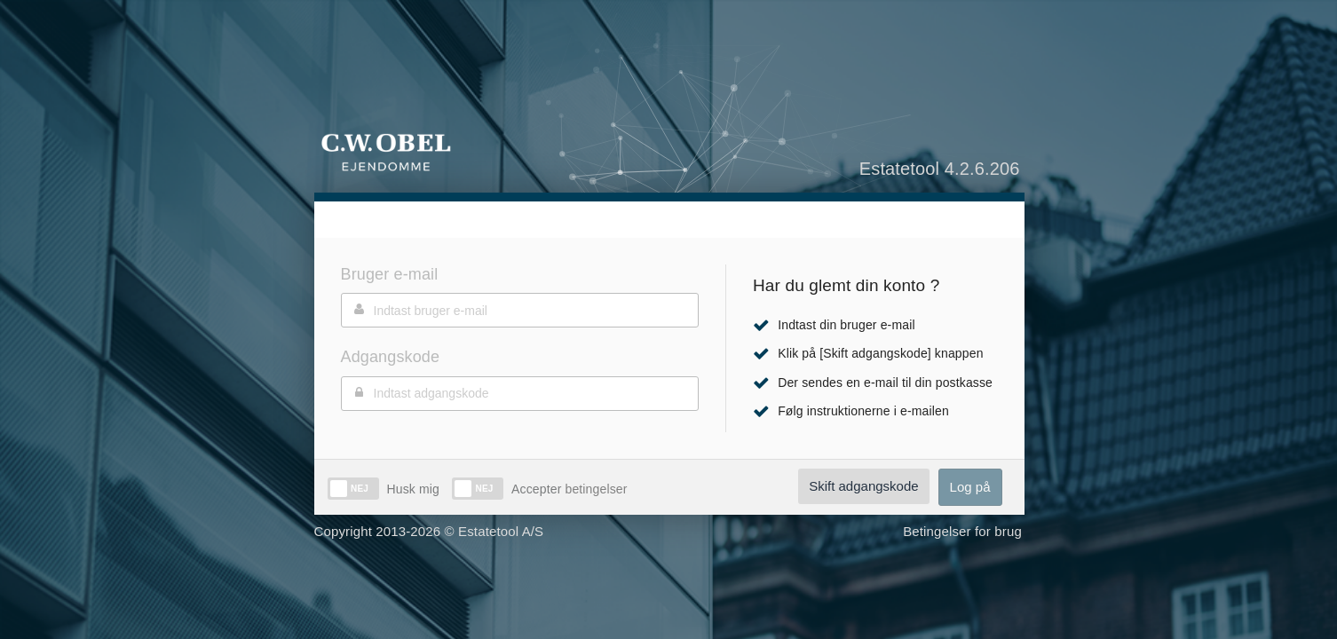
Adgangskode (390, 357)
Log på (970, 486)
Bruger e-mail (390, 274)
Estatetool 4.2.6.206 (939, 168)
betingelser (594, 489)
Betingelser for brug (962, 531)
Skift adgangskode (863, 485)
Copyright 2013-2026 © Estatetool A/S (429, 531)
